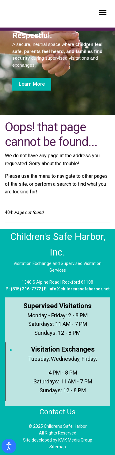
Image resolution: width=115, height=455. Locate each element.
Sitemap (57, 446)
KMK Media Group (75, 440)
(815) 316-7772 (26, 288)
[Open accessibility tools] (9, 446)
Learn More (32, 84)
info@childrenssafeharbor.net (79, 288)
